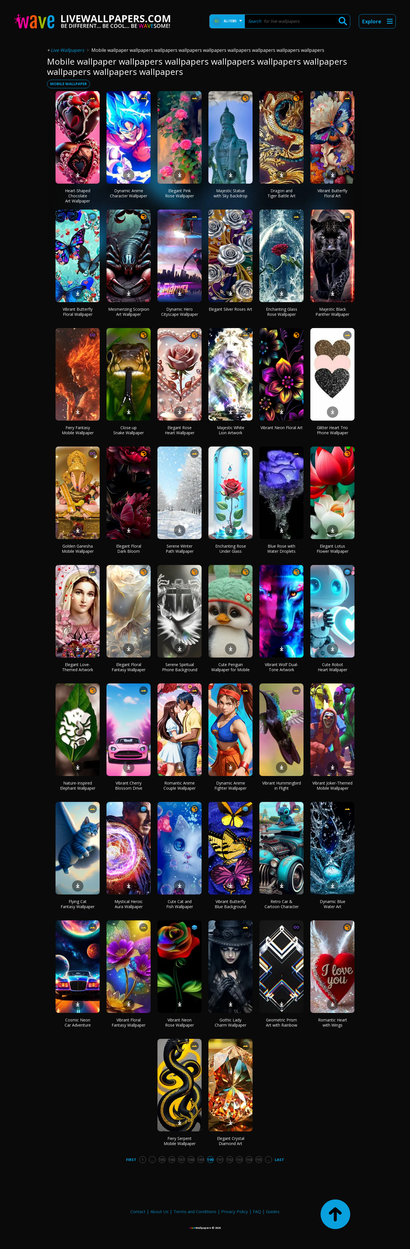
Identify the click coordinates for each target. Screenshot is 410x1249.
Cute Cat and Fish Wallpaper (179, 904)
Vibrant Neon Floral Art (282, 427)
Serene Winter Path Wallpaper (180, 548)
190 (210, 1159)
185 (162, 1159)
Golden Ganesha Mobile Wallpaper (78, 548)
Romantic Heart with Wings (332, 1022)
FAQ (257, 1211)
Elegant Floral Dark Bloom (128, 548)
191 (220, 1159)
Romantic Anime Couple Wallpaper (179, 785)
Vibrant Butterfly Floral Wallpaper (78, 311)
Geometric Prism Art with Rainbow (281, 1022)
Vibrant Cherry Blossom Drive (128, 785)
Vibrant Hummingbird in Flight (281, 785)
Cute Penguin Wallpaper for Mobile (230, 667)
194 (249, 1159)
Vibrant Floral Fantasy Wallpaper (128, 1022)
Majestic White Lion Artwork (230, 430)
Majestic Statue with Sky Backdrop (230, 193)
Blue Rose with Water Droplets (281, 548)
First (131, 1159)
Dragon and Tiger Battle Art (281, 193)
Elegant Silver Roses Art (230, 309)
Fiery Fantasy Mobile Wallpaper (78, 430)
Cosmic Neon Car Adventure (78, 1022)
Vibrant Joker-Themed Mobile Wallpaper (332, 785)
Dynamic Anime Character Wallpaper (128, 193)
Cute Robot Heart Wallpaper (332, 667)
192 (230, 1159)
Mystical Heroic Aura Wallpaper (128, 904)
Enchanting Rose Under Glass (230, 548)
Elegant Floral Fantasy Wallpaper (128, 667)
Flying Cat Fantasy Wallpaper (78, 904)
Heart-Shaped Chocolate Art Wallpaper (77, 196)
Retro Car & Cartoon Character (282, 904)
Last (279, 1159)
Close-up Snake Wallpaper (128, 430)
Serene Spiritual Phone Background (179, 667)
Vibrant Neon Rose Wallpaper (179, 1022)
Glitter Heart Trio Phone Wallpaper (332, 430)
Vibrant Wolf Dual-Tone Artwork (281, 667)
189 (201, 1159)
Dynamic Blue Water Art (332, 904)
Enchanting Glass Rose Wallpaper (281, 311)
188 (191, 1159)
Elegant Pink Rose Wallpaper (179, 193)
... (152, 1159)
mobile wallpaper (68, 83)
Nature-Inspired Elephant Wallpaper (77, 785)
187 (181, 1159)
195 (259, 1159)
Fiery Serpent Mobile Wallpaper (180, 1141)
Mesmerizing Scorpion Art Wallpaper (128, 311)
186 (172, 1159)
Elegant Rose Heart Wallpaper (179, 430)
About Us (159, 1211)
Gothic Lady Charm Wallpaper (230, 1022)
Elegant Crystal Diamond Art (230, 1141)
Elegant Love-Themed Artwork (77, 667)
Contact (137, 1211)
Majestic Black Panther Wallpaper (332, 311)
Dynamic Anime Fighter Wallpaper (230, 785)
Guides (273, 1211)
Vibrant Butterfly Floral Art (332, 193)
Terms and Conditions (194, 1211)
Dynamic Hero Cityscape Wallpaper (179, 311)
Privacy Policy (234, 1211)
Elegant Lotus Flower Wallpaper (332, 548)
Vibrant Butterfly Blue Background (230, 904)
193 (239, 1159)
